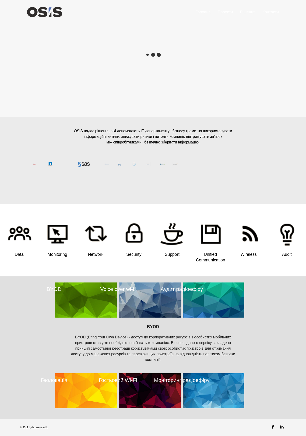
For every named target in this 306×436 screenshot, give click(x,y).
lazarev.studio (40, 427)
